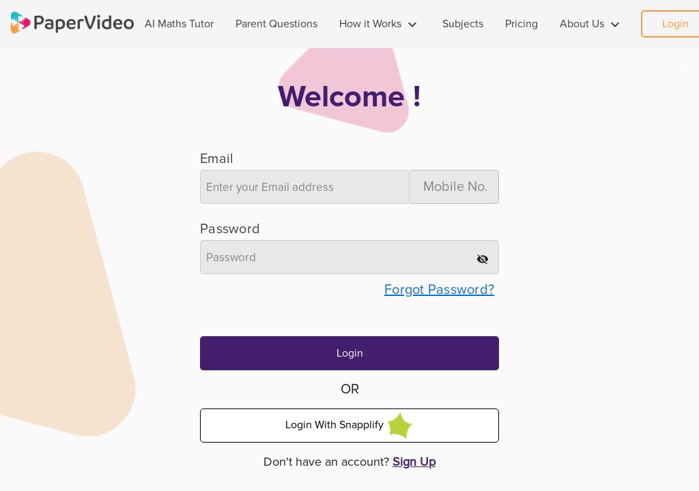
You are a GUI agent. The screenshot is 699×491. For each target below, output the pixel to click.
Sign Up (414, 461)
